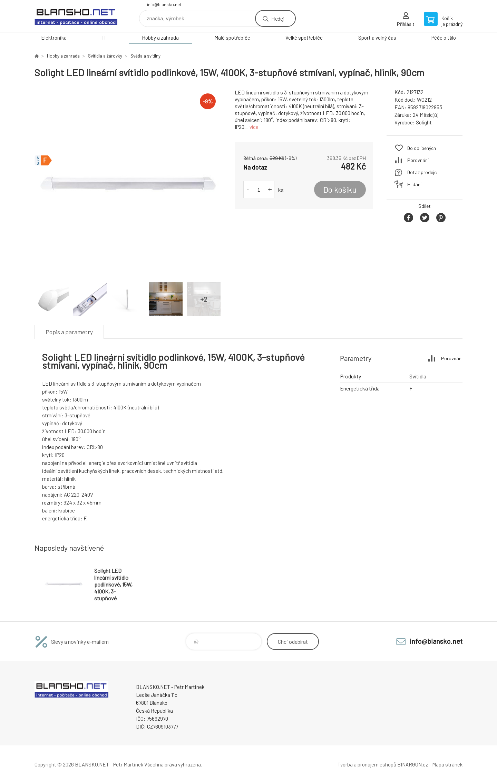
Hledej (277, 18)
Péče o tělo (443, 37)
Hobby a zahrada (160, 37)
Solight (424, 122)
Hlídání (414, 184)
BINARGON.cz (412, 764)
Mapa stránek (447, 764)
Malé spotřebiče (232, 37)
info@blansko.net (164, 4)
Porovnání (418, 160)
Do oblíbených (421, 148)
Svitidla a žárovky (105, 56)
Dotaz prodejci (422, 172)
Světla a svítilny (145, 56)
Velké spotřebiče (304, 37)
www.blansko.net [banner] (76, 16)
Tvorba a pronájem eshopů (367, 764)
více (254, 127)
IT (104, 37)
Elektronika (54, 37)
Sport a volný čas (377, 37)
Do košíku (340, 189)
